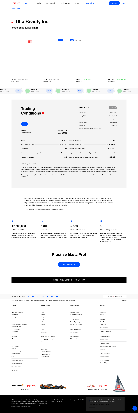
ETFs (42, 329)
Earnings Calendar (46, 354)
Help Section (79, 280)
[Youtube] (43, 296)
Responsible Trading (17, 363)
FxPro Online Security (17, 360)
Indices (43, 322)
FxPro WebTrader (16, 329)
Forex (42, 312)
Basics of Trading (74, 312)
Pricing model (15, 314)
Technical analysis (75, 317)
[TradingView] (57, 296)
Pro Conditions (15, 346)
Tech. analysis (48, 339)
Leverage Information (105, 336)
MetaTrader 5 (15, 334)
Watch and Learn (74, 339)
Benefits (14, 348)
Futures (43, 324)
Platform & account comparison (20, 324)
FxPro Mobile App (16, 326)
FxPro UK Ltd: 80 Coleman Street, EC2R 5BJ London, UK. (60, 300)
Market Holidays (45, 356)
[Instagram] (52, 296)
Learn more (92, 407)
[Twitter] (38, 296)
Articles (72, 327)
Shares (43, 314)
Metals (42, 327)
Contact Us (26, 300)
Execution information (105, 334)
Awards (102, 314)
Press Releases (104, 322)
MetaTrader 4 (15, 336)
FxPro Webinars (74, 336)
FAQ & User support (105, 353)
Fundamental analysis (76, 314)
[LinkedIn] (33, 296)
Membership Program (17, 351)
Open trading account (17, 312)
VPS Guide (44, 342)
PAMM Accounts (16, 353)
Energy (43, 317)
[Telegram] (47, 296)
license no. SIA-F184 (56, 401)
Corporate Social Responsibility (108, 346)
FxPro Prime (15, 370)
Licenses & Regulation (105, 331)
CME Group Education (76, 324)
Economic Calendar (46, 351)
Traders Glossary (74, 319)
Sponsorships (103, 317)
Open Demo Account (75, 329)
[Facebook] (28, 296)
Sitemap (124, 300)
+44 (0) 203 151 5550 (35, 300)
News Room (103, 319)
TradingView (15, 331)
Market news (45, 349)
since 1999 (25, 235)
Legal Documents (104, 360)
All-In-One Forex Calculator (48, 336)
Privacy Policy (103, 363)
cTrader (13, 339)
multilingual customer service (88, 233)
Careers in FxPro (104, 343)
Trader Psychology (75, 322)
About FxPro (103, 312)
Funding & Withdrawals (17, 317)
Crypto (42, 319)
